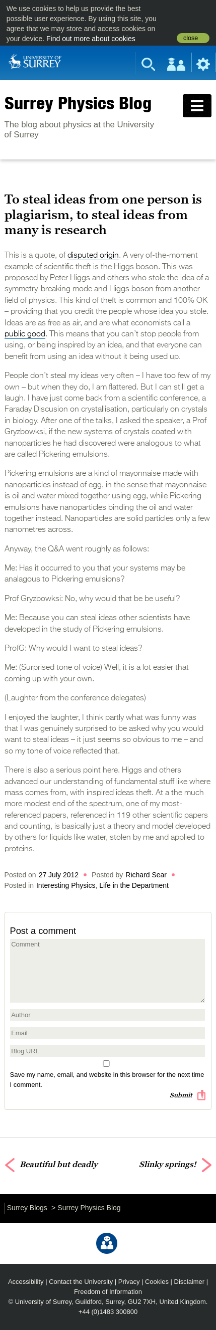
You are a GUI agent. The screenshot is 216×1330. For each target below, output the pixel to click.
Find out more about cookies (90, 39)
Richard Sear (146, 875)
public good (25, 334)
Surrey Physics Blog (78, 102)
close (190, 38)
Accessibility (26, 1281)
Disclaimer (189, 1281)
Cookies (157, 1281)
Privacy (129, 1281)
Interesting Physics (66, 885)
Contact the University (81, 1281)
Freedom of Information (108, 1291)
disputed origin (93, 256)
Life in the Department (134, 885)
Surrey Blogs (27, 1208)
